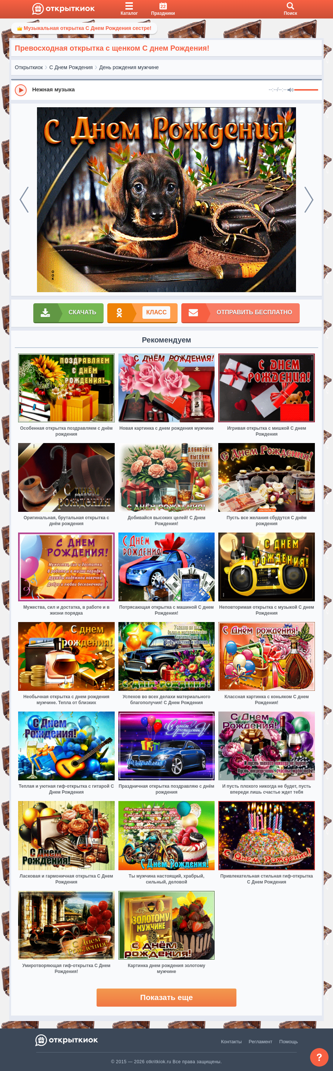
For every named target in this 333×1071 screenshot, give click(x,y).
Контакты (231, 1041)
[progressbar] (306, 90)
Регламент (260, 1041)
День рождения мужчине (129, 67)
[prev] (24, 199)
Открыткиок (29, 67)
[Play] (21, 90)
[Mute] (290, 90)
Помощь (288, 1041)
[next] (309, 199)
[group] (166, 90)
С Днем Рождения (70, 67)
